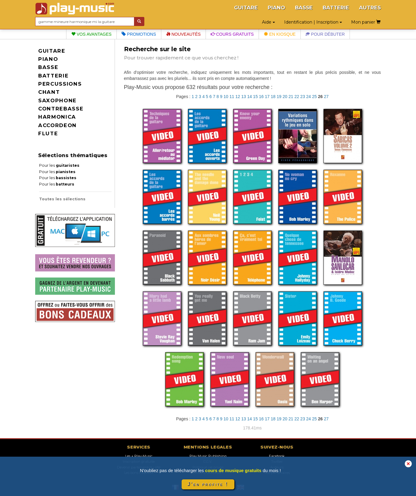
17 (267, 96)
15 (255, 96)
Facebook (277, 456)
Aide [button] (268, 22)
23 (302, 96)
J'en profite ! (208, 484)
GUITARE (246, 8)
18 (273, 96)
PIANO (276, 8)
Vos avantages (91, 34)
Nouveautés (183, 34)
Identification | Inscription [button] (313, 22)
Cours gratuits (232, 34)
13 (243, 96)
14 (249, 96)
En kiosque (280, 34)
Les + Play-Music (139, 456)
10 (225, 96)
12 (237, 96)
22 (296, 96)
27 (326, 96)
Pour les (59, 165)
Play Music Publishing (208, 456)
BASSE (304, 8)
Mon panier (366, 22)
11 (232, 96)
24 (308, 96)
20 (285, 96)
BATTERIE (336, 8)
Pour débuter (325, 34)
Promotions (139, 34)
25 (314, 96)
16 (261, 96)
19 (279, 96)
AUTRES (370, 8)
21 (290, 96)
